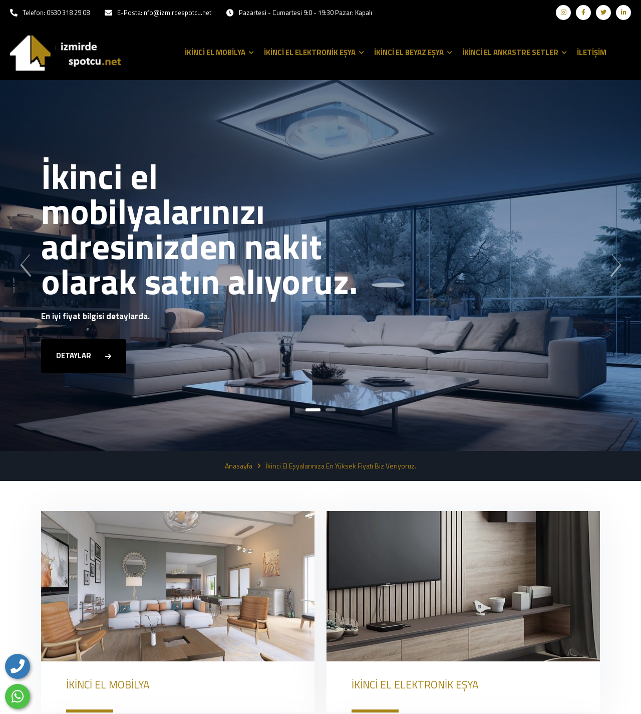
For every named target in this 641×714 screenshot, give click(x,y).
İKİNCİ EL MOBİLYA (108, 684)
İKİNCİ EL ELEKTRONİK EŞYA (415, 684)
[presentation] (25, 266)
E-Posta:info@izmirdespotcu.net (164, 13)
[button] (312, 409)
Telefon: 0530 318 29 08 (56, 13)
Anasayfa (238, 466)
